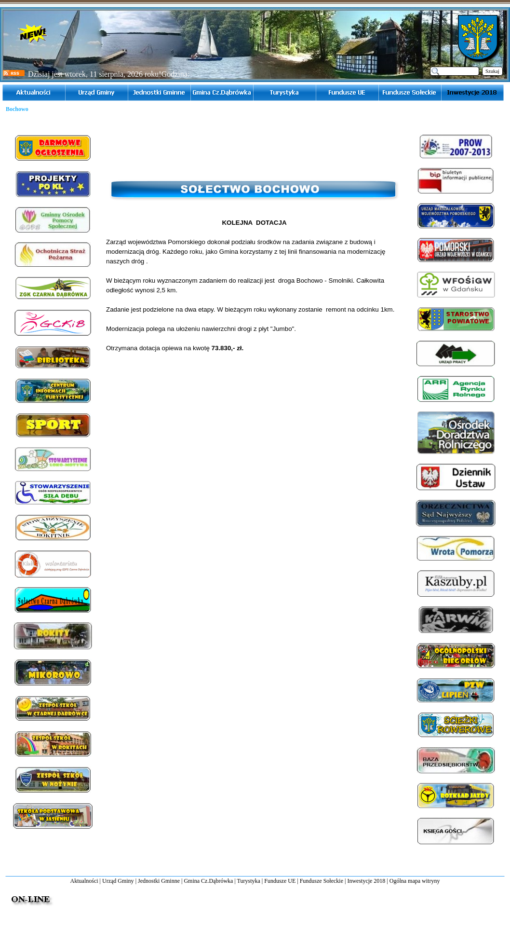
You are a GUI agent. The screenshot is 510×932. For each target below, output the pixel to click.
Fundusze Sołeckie (321, 880)
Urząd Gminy (118, 880)
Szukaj (492, 71)
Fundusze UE (279, 880)
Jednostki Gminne (159, 880)
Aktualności (84, 880)
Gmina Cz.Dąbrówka (208, 880)
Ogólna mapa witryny (414, 880)
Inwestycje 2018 (366, 880)
